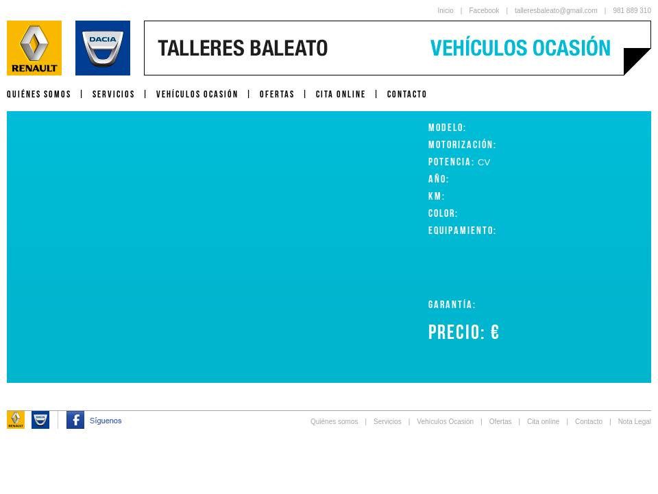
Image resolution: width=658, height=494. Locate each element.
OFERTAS (277, 94)
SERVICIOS (114, 94)
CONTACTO (407, 94)
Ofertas (500, 421)
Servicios (388, 421)
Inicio (446, 10)
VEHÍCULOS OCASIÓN (197, 94)
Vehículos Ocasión (445, 421)
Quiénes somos (334, 421)
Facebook (484, 10)
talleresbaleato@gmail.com (556, 10)
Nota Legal (634, 421)
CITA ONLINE (341, 94)
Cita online (543, 421)
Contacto (588, 421)
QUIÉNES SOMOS (39, 94)
